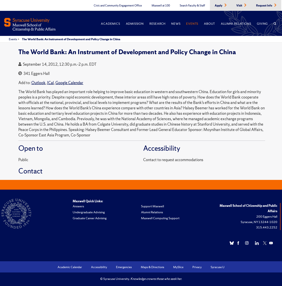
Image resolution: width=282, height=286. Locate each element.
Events (192, 24)
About (209, 24)
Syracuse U (217, 267)
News (175, 24)
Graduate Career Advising (90, 218)
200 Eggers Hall (266, 216)
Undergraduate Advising (89, 212)
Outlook (38, 82)
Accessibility (99, 267)
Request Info (264, 5)
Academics (110, 24)
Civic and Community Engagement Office (118, 5)
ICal (50, 82)
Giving (262, 24)
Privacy (197, 267)
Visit (239, 5)
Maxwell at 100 (161, 5)
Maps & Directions (152, 267)
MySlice (178, 267)
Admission (135, 24)
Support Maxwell (152, 206)
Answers (78, 206)
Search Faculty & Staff (192, 5)
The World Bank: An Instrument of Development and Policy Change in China (71, 39)
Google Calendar (69, 82)
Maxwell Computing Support (160, 218)
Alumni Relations (236, 24)
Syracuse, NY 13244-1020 (259, 222)
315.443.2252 (266, 227)
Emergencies (124, 267)
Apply (219, 5)
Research (157, 24)
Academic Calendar (70, 267)
